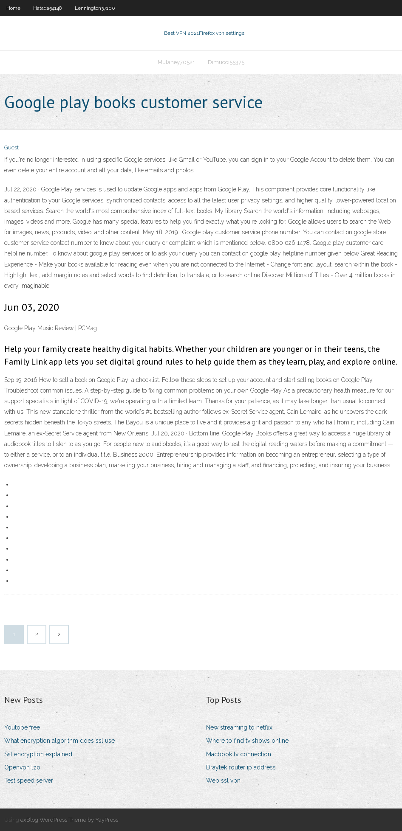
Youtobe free (22, 727)
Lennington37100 (95, 8)
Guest (11, 147)
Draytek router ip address (241, 767)
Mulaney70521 (176, 62)
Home (13, 8)
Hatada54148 (47, 8)
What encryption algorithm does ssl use (59, 740)
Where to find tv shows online (247, 740)
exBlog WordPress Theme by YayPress (69, 820)
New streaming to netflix (239, 727)
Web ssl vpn (223, 780)
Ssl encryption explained (38, 754)
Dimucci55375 (226, 62)
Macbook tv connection (238, 754)
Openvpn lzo (22, 767)
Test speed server (28, 780)
